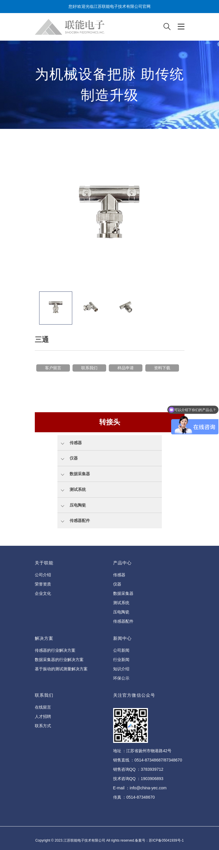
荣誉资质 (43, 584)
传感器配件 (123, 621)
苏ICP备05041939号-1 (166, 840)
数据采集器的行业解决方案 (59, 659)
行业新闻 (121, 659)
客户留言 (53, 367)
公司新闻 (121, 650)
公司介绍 (43, 574)
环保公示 (121, 678)
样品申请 (125, 367)
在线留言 (43, 707)
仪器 (117, 584)
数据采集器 (123, 593)
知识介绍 (121, 669)
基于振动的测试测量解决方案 (61, 669)
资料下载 (162, 367)
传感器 (119, 574)
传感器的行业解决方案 (55, 650)
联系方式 (43, 725)
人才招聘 (43, 716)
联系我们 (89, 367)
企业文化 (43, 593)
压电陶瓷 (121, 612)
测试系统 (121, 602)
